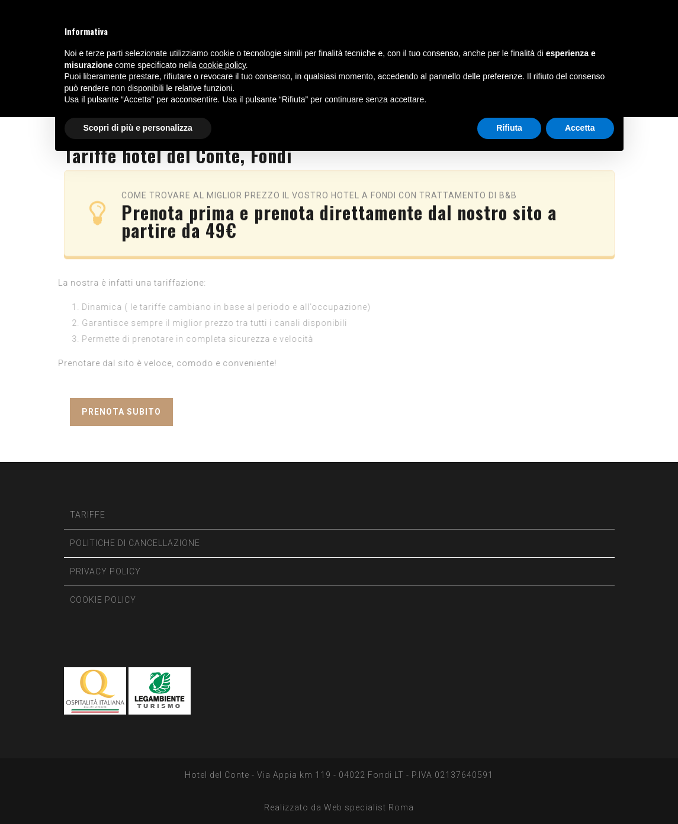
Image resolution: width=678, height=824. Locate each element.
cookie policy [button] (222, 65)
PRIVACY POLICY (105, 571)
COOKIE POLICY (103, 600)
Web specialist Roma (369, 807)
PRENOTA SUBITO (121, 411)
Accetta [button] (580, 128)
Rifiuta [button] (509, 128)
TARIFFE (87, 514)
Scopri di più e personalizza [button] (137, 128)
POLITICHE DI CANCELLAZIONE (135, 543)
